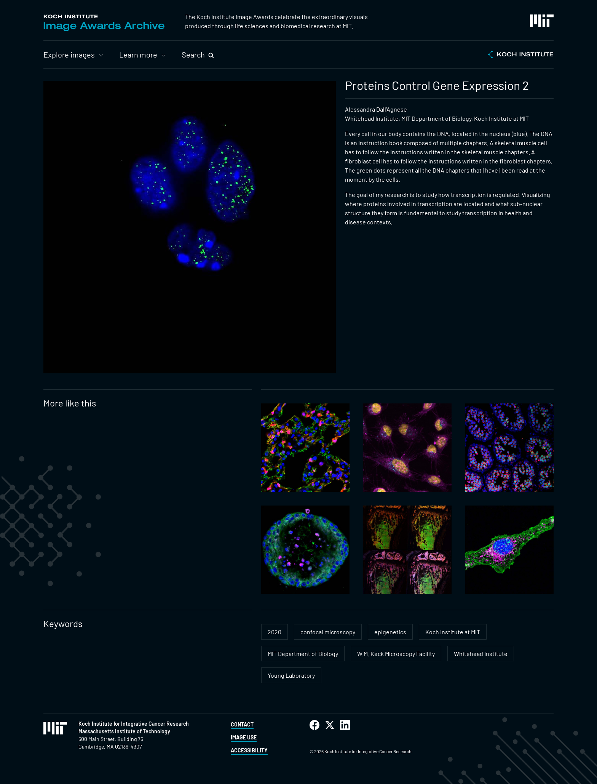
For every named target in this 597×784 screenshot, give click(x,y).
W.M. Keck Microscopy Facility (396, 653)
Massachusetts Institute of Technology (124, 731)
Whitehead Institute (481, 653)
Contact (242, 724)
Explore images (69, 54)
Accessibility (249, 750)
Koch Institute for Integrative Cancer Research (133, 723)
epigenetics (390, 631)
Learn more (138, 54)
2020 (274, 631)
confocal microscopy (327, 631)
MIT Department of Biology (303, 653)
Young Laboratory (291, 675)
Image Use (244, 737)
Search (193, 54)
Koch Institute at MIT (452, 631)
